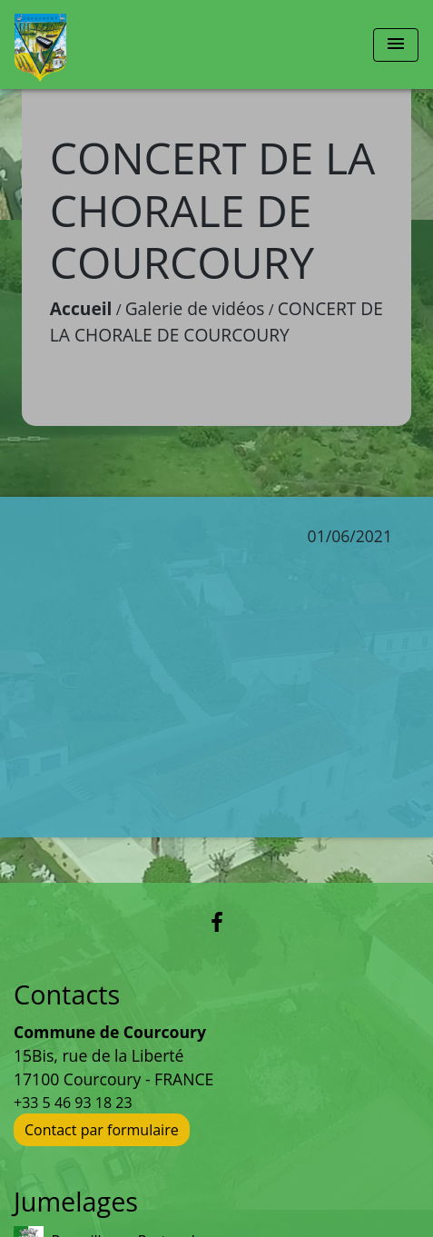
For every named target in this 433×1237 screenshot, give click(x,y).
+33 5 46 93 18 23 (73, 1103)
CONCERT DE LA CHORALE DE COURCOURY (216, 321)
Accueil (81, 308)
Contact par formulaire (102, 1130)
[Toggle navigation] (395, 45)
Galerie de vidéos (195, 308)
